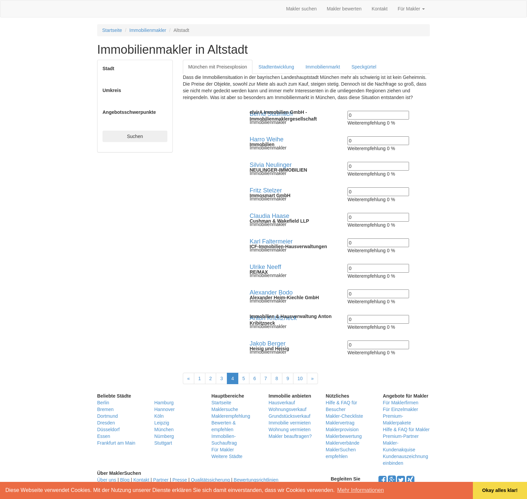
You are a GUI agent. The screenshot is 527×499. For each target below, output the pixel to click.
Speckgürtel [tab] (364, 67)
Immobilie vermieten (290, 422)
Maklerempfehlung (230, 416)
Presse (179, 480)
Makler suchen (301, 8)
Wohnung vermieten (290, 429)
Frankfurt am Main (116, 443)
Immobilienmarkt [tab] (323, 67)
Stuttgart (163, 443)
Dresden (106, 422)
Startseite (112, 30)
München (164, 429)
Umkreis (112, 90)
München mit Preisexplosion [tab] (217, 67)
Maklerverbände (342, 443)
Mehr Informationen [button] (360, 490)
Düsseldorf (108, 429)
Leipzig (161, 422)
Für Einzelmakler (400, 409)
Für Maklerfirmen (400, 402)
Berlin (103, 402)
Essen (103, 436)
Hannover (164, 409)
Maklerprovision (342, 429)
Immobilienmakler (147, 30)
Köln (159, 416)
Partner (161, 480)
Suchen (135, 136)
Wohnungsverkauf (288, 409)
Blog (124, 480)
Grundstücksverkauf (290, 416)
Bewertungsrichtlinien (256, 480)
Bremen (105, 409)
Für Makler (411, 8)
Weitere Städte (226, 456)
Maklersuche (224, 409)
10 (300, 378)
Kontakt (380, 8)
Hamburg (164, 402)
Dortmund (107, 416)
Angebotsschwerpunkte (129, 112)
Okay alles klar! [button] (500, 490)
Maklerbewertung (344, 436)
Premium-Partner (401, 436)
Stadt (108, 68)
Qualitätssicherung (210, 480)
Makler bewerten (344, 8)
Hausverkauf (282, 402)
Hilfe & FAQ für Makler (406, 429)
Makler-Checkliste (344, 416)
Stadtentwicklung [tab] (276, 67)
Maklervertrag (340, 422)
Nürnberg (164, 436)
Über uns (106, 480)
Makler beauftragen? (290, 436)
